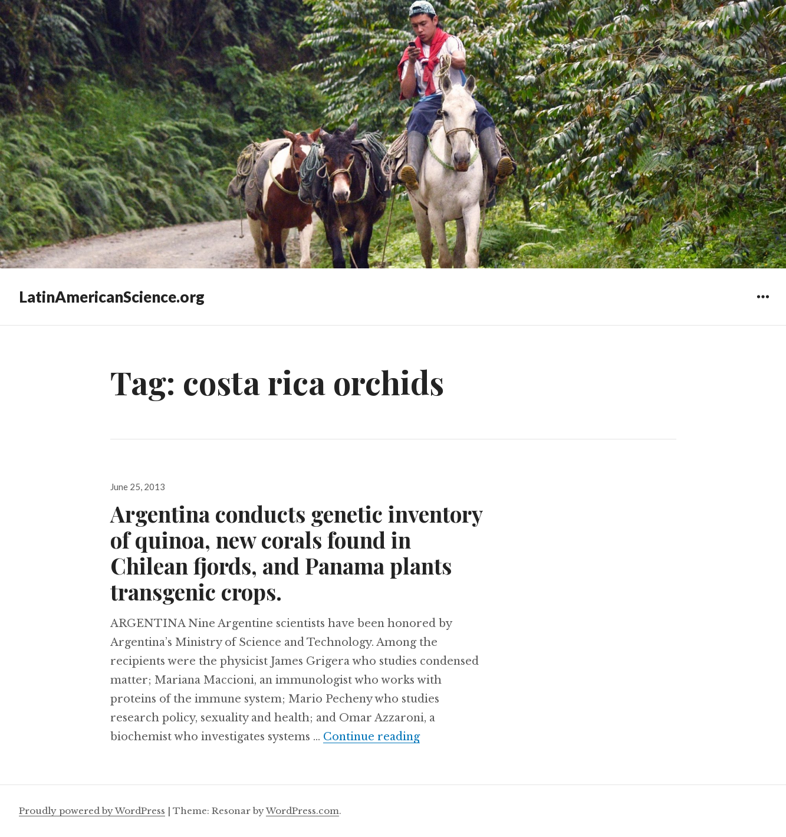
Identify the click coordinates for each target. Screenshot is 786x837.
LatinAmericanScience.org (112, 296)
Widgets (763, 305)
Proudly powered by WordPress (92, 810)
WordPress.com (302, 810)
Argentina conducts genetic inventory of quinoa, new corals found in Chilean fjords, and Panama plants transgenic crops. (296, 552)
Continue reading (371, 736)
